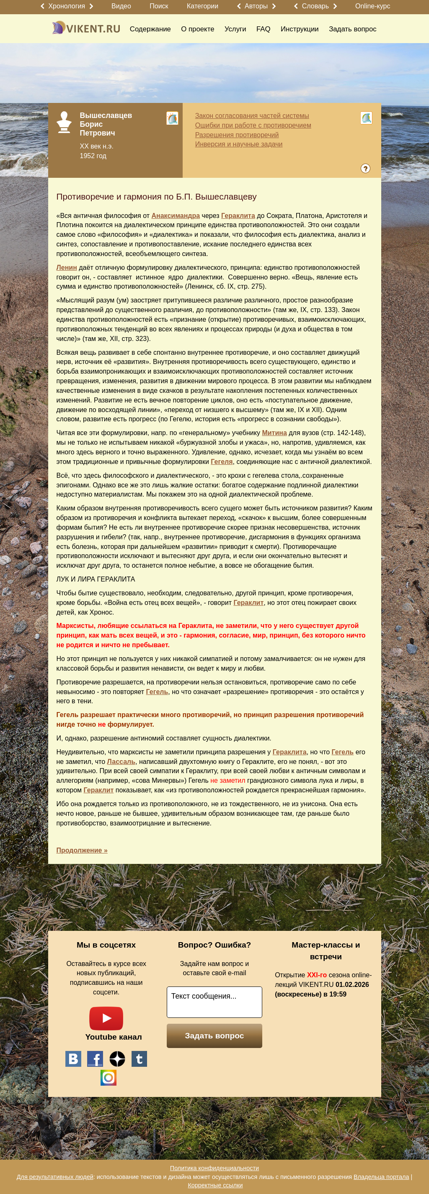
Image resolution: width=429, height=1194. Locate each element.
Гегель (157, 691)
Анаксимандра (175, 215)
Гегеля (222, 461)
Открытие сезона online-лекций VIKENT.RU (323, 984)
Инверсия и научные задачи (239, 144)
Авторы (256, 6)
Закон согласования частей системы (252, 115)
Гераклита (238, 215)
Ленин (67, 267)
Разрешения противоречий (237, 134)
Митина (274, 432)
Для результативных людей (55, 1177)
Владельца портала (381, 1177)
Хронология (66, 6)
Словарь (315, 6)
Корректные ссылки (215, 1185)
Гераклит (248, 602)
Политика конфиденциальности (214, 1168)
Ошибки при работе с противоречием (253, 125)
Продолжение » (82, 850)
